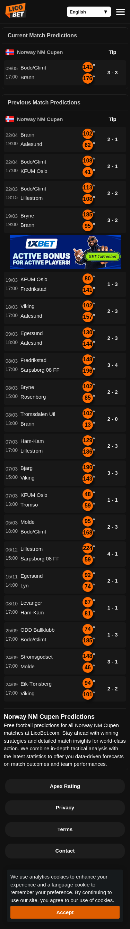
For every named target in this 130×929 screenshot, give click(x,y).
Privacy (65, 807)
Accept (64, 912)
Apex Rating (65, 786)
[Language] (89, 12)
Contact (65, 851)
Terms (65, 829)
